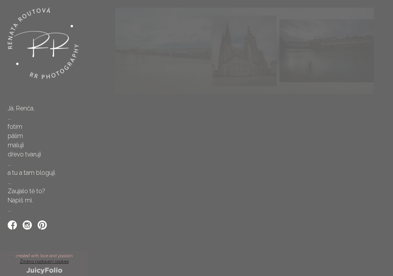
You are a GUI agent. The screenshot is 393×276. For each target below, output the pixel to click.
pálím (15, 136)
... (9, 117)
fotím (15, 126)
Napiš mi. (20, 200)
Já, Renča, (21, 108)
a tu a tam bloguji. (32, 172)
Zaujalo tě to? (26, 191)
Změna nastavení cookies (44, 262)
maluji (16, 145)
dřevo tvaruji (24, 154)
